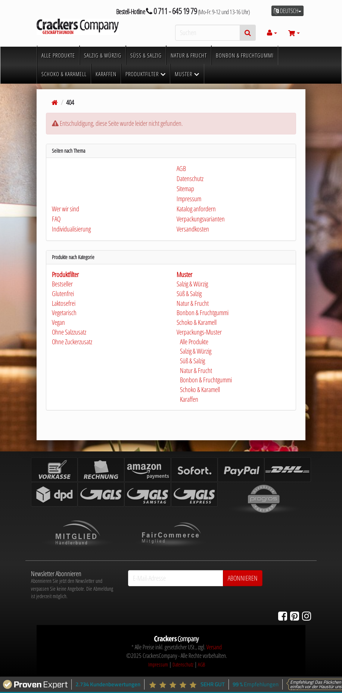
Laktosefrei (63, 303)
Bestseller (62, 283)
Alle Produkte (193, 341)
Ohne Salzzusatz (69, 331)
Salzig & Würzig (192, 283)
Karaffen (188, 399)
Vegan (58, 322)
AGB (201, 664)
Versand (214, 647)
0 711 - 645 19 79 (171, 11)
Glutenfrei (63, 293)
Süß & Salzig (189, 293)
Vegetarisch (64, 312)
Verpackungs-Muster (199, 331)
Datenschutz (182, 664)
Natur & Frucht (193, 303)
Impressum (158, 664)
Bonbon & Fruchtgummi (202, 312)
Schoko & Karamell (197, 322)
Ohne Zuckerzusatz (72, 341)
